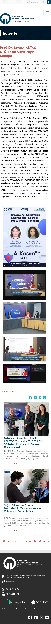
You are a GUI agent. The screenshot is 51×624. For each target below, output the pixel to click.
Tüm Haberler (13, 541)
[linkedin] (36, 617)
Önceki (29, 541)
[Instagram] (47, 617)
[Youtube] (41, 617)
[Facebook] (30, 617)
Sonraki (45, 541)
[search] (43, 2)
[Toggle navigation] (47, 12)
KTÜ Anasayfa (32, 2)
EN (49, 2)
